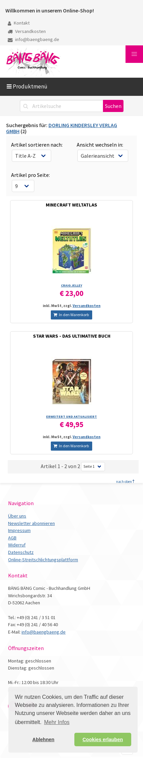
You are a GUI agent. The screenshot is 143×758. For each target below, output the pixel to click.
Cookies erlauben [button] (102, 739)
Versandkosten (27, 31)
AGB (12, 538)
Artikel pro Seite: (30, 175)
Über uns (17, 516)
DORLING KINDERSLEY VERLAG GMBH (61, 128)
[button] (134, 54)
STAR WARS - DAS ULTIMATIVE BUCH (71, 336)
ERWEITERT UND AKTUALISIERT (71, 416)
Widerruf (17, 545)
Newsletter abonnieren (31, 523)
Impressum (19, 530)
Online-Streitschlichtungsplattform (43, 560)
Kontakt (19, 23)
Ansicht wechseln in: (100, 144)
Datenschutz (21, 552)
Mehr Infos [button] (57, 722)
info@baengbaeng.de (33, 39)
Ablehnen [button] (43, 739)
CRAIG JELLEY (71, 285)
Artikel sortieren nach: (37, 144)
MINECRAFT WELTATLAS (71, 205)
